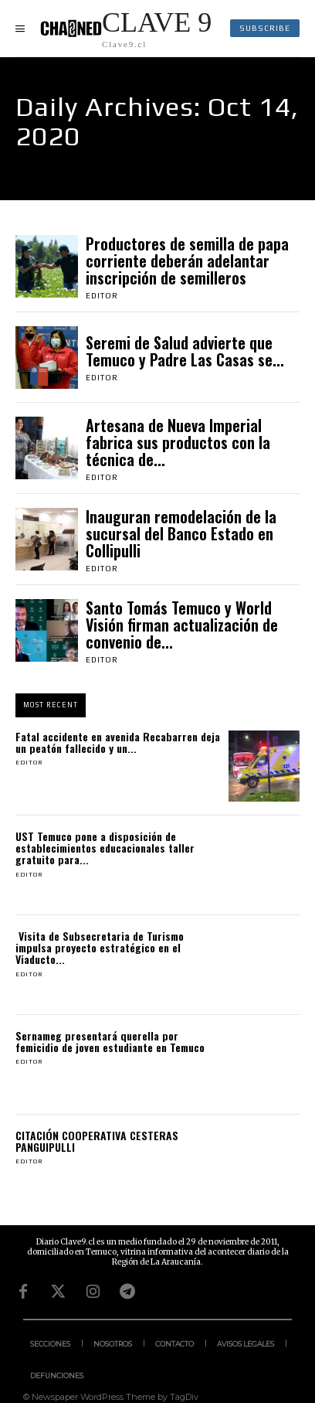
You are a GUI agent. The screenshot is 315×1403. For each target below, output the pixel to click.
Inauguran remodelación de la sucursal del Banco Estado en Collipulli (181, 533)
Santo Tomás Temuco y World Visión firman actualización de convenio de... (182, 624)
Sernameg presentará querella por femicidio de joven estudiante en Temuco (110, 1041)
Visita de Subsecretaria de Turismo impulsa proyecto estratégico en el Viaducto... (99, 948)
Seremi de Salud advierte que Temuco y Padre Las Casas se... (185, 351)
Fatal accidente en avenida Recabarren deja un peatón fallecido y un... (117, 742)
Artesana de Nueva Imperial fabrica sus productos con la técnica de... (178, 442)
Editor (102, 295)
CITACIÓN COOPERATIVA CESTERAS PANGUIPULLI (96, 1141)
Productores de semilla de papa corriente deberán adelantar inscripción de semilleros (187, 260)
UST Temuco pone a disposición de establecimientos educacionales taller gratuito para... (105, 848)
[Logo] (126, 28)
